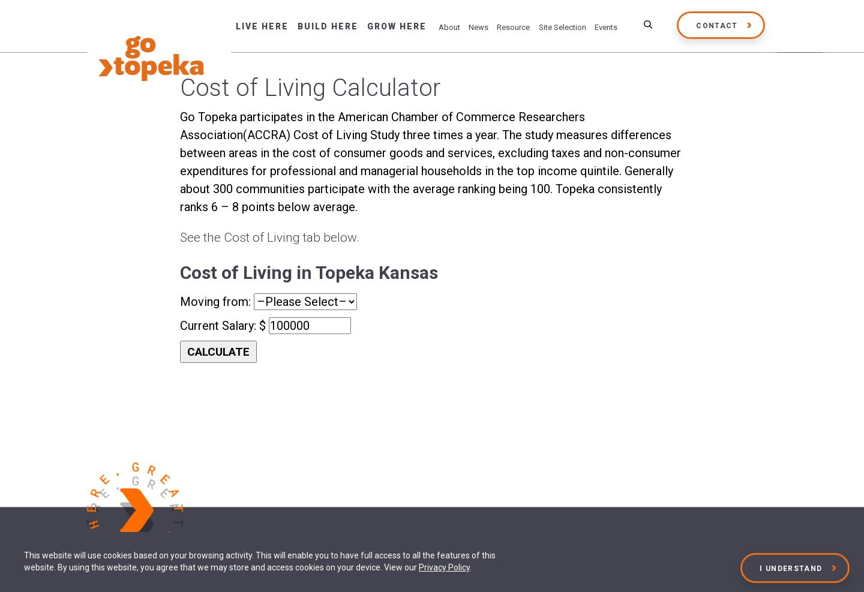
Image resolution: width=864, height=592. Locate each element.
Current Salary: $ (224, 325)
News (478, 27)
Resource (513, 27)
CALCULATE (218, 352)
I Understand (791, 568)
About (449, 27)
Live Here (262, 26)
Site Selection (562, 27)
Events (606, 27)
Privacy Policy (444, 567)
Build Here (328, 26)
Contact (716, 26)
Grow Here (397, 26)
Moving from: (217, 302)
